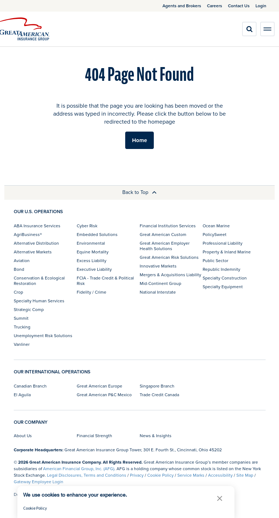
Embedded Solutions (97, 234)
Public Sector (215, 260)
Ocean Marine (216, 226)
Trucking (22, 327)
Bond (19, 269)
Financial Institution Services (168, 226)
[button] (219, 498)
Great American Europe (99, 386)
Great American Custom (163, 234)
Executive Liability (94, 269)
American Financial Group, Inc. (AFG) (78, 468)
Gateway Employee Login (38, 481)
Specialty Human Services (39, 301)
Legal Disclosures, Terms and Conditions (86, 475)
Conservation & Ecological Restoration (39, 280)
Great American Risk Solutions (169, 257)
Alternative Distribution (36, 243)
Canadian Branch (30, 386)
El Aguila (22, 394)
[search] (249, 29)
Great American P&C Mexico (104, 394)
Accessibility (220, 475)
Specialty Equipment (223, 286)
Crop (18, 292)
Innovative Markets (158, 266)
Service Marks (190, 475)
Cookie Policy (160, 475)
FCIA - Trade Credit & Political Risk (105, 280)
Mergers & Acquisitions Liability (170, 275)
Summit (21, 318)
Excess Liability (91, 260)
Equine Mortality (93, 252)
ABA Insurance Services (37, 226)
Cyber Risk (87, 226)
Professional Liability (222, 243)
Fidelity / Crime (91, 292)
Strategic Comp (29, 309)
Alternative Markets (33, 252)
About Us (23, 435)
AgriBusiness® (28, 234)
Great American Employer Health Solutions (165, 245)
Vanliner (22, 344)
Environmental (91, 243)
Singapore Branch (157, 386)
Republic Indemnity (221, 269)
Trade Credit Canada (159, 394)
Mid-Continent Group (160, 283)
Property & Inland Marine (227, 252)
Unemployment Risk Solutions (43, 335)
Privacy (137, 475)
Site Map (244, 475)
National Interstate (158, 292)
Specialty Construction (225, 278)
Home (139, 140)
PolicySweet (215, 234)
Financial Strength (94, 435)
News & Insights (156, 435)
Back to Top (139, 192)
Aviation (22, 260)
